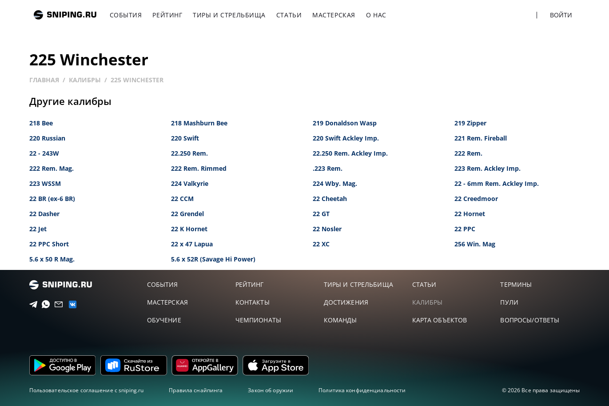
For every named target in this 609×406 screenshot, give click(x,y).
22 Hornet (469, 213)
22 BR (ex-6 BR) (52, 198)
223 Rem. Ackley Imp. (487, 168)
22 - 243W (44, 153)
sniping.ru (65, 15)
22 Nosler (327, 229)
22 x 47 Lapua (192, 244)
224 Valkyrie (189, 183)
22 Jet (38, 229)
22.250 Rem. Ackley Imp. (350, 153)
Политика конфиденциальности (362, 390)
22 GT (321, 213)
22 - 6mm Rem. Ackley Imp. (496, 183)
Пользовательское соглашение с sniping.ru (86, 390)
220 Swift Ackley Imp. (346, 138)
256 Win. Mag (474, 244)
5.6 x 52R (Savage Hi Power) (213, 259)
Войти (561, 15)
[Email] (56, 305)
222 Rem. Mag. (51, 168)
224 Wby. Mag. (335, 183)
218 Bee (41, 123)
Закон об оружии (270, 390)
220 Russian (47, 138)
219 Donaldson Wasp (345, 123)
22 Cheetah (330, 198)
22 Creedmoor (476, 198)
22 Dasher (44, 213)
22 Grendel (187, 213)
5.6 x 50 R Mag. (52, 259)
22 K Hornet (189, 229)
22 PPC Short (49, 244)
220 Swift (185, 138)
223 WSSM (45, 183)
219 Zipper (470, 123)
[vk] (70, 304)
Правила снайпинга (196, 390)
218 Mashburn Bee (199, 123)
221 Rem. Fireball (480, 138)
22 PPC (464, 229)
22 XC (321, 244)
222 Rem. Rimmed (199, 168)
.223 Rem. (327, 168)
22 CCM (182, 198)
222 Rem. (468, 153)
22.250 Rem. (189, 153)
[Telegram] (30, 305)
